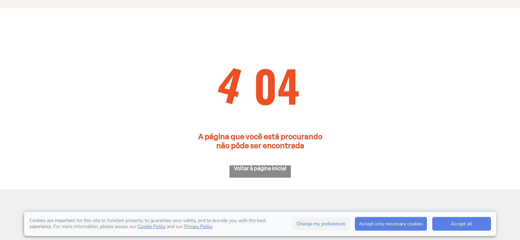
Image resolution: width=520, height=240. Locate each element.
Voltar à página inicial (260, 168)
